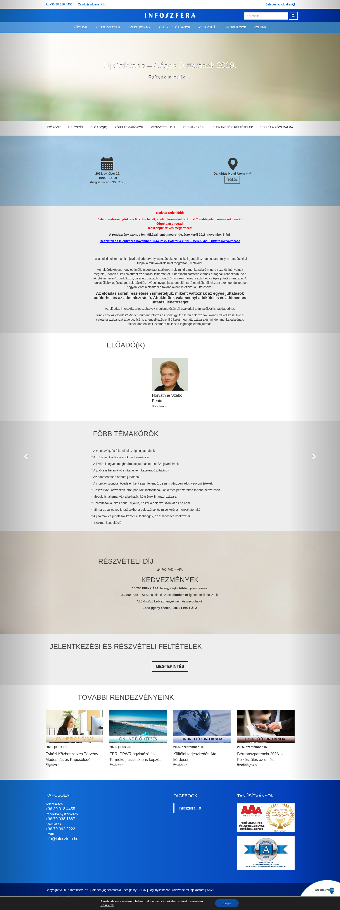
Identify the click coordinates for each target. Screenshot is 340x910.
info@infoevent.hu (94, 4)
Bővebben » (159, 406)
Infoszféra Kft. (190, 808)
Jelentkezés (193, 127)
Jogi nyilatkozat (159, 890)
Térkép (232, 179)
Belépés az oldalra (279, 4)
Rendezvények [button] (107, 27)
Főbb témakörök (129, 127)
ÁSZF (211, 890)
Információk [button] (235, 27)
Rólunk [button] (260, 27)
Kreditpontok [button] (140, 27)
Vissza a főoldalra (277, 127)
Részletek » (52, 764)
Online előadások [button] (174, 27)
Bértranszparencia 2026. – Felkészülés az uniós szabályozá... (260, 759)
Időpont (54, 127)
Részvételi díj (163, 127)
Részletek (107, 905)
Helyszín (75, 127)
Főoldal (81, 27)
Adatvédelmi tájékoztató (188, 890)
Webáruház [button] (207, 27)
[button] (25, 455)
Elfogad (227, 903)
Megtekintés (170, 666)
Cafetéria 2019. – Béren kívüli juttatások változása (204, 241)
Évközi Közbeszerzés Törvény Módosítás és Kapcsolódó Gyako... (72, 759)
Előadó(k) (98, 127)
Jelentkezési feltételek (232, 127)
